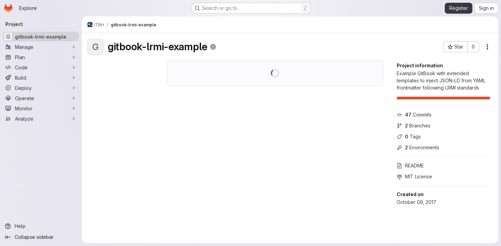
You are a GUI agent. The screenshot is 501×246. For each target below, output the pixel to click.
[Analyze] (41, 118)
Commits (414, 115)
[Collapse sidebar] (41, 237)
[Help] (41, 226)
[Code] (41, 67)
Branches (413, 125)
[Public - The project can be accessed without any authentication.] (213, 47)
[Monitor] (41, 108)
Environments (418, 147)
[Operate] (41, 98)
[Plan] (41, 57)
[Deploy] (41, 88)
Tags (409, 136)
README (410, 165)
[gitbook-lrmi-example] (41, 36)
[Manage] (41, 47)
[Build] (41, 77)
